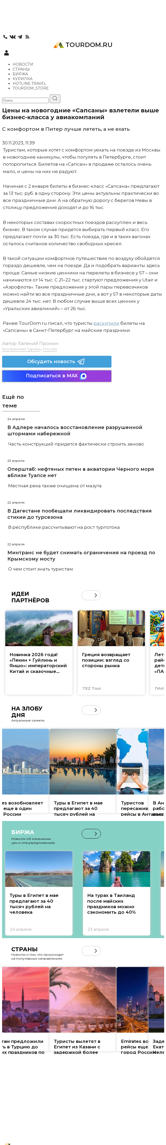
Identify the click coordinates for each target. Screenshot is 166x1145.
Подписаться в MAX (56, 376)
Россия (50, 349)
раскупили (106, 323)
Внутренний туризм (21, 349)
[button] (96, 595)
